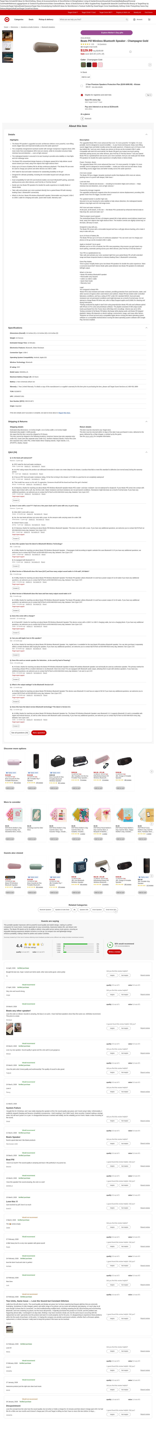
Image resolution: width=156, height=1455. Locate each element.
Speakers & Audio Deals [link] (62, 909)
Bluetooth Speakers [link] (45, 909)
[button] (11, 772)
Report (43, 466)
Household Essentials (110, 1)
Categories (19, 19)
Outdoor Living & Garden (86, 1)
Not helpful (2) (36, 494)
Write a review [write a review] (114, 952)
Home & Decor (58, 1)
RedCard (16, 9)
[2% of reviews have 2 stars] (78, 950)
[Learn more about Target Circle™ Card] (116, 101)
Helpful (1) (27, 466)
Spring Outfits (52, 6)
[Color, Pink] (100, 64)
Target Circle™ (73, 12)
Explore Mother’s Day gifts (106, 32)
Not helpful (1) (36, 479)
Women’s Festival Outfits (81, 6)
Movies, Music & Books (68, 4)
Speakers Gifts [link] (84, 909)
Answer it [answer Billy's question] (16, 566)
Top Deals (94, 6)
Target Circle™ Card (89, 12)
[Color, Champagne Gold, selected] (83, 64)
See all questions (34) (19, 733)
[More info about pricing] (130, 52)
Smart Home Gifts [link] (111, 909)
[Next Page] (150, 65)
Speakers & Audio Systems (30, 27)
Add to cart (86, 77)
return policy (89, 436)
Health (6, 4)
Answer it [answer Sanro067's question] (16, 633)
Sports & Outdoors (30, 4)
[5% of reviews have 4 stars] (78, 946)
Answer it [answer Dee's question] (16, 655)
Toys (38, 4)
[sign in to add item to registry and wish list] (148, 95)
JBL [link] (74, 909)
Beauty (125, 1)
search (127, 20)
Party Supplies (101, 4)
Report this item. (64, 413)
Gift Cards (119, 4)
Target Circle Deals (105, 6)
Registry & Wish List (123, 12)
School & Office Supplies (86, 4)
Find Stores (33, 9)
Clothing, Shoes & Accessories (41, 1)
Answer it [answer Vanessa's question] (16, 538)
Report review (145, 975)
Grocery (99, 1)
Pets (124, 4)
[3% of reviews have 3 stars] (78, 948)
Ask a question (39, 733)
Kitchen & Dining (70, 1)
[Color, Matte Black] (89, 64)
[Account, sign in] (138, 19)
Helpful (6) (27, 479)
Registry (9, 9)
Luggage (19, 4)
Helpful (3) (25, 474)
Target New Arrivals (7, 1)
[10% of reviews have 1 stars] (78, 952)
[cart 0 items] (149, 19)
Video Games (54, 4)
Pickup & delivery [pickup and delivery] (47, 19)
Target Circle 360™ (105, 12)
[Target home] (7, 19)
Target (6, 27)
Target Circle (24, 9)
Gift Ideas (111, 4)
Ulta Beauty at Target (134, 4)
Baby (121, 1)
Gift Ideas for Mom (22, 1)
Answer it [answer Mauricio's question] (16, 500)
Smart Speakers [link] (97, 909)
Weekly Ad (117, 6)
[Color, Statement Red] (94, 64)
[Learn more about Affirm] (116, 108)
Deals (22, 6)
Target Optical (14, 6)
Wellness (12, 4)
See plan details (97, 87)
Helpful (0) (29, 484)
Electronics (44, 4)
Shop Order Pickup (128, 6)
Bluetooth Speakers (48, 27)
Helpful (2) (28, 494)
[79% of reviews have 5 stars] (78, 944)
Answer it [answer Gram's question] (16, 679)
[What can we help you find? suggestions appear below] (94, 19)
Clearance (28, 6)
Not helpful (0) (36, 466)
